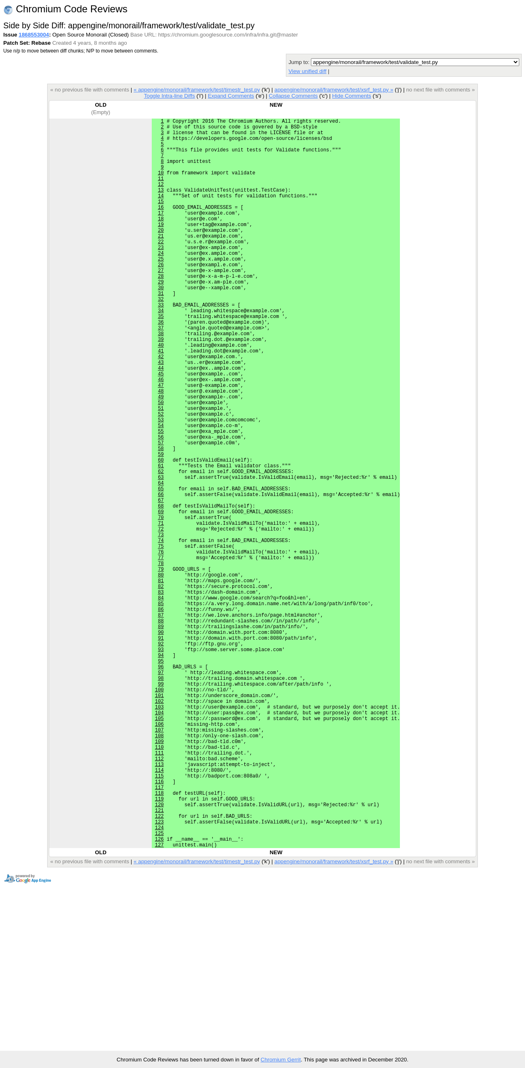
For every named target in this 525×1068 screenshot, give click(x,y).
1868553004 (34, 35)
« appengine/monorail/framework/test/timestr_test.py (197, 90)
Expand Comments (231, 96)
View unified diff (307, 71)
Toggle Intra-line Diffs (169, 96)
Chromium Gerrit (280, 1060)
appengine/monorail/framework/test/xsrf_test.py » (333, 90)
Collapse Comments (293, 96)
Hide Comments (351, 96)
